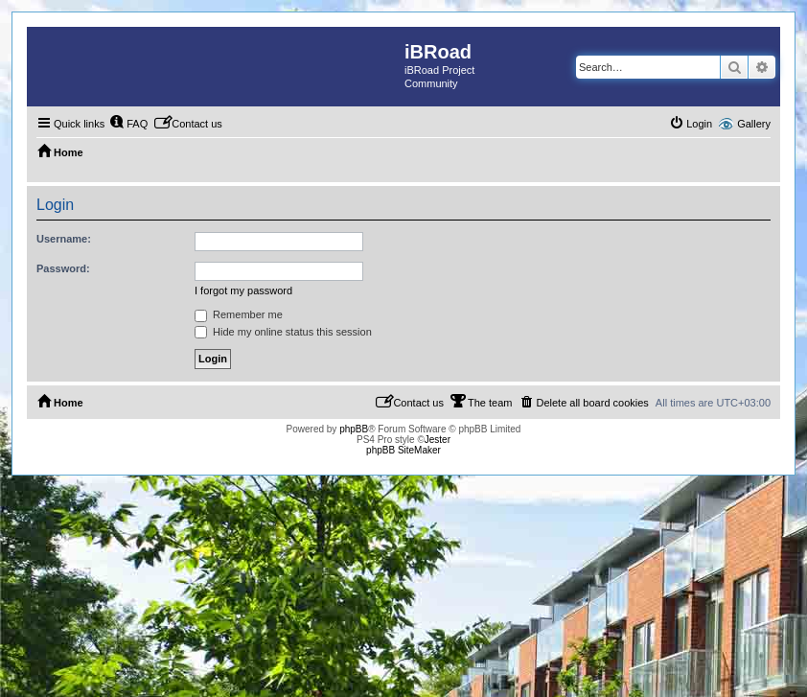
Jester (437, 439)
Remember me (239, 314)
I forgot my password (243, 290)
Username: (63, 238)
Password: (63, 268)
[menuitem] (128, 123)
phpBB (353, 429)
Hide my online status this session (283, 331)
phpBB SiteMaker (403, 450)
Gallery (754, 123)
